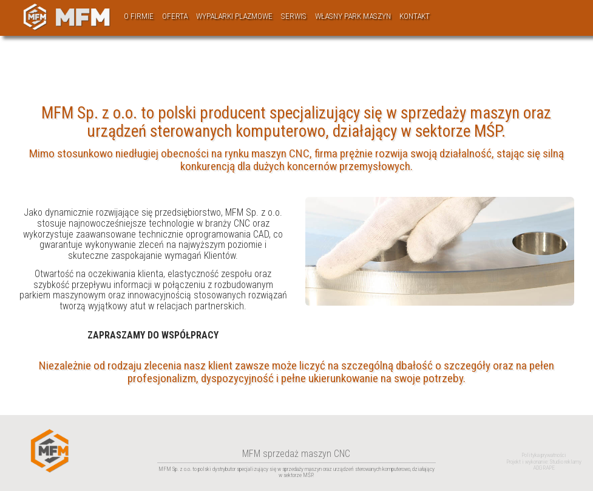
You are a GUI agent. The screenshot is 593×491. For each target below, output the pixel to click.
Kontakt (414, 16)
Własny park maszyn (353, 16)
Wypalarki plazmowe (234, 16)
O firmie (139, 16)
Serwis (294, 16)
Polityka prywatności (543, 455)
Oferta (175, 16)
